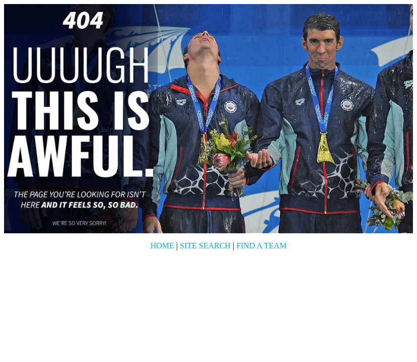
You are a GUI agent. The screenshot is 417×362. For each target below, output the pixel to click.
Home (162, 245)
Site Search (205, 245)
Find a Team (261, 245)
